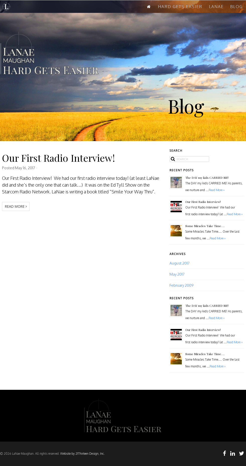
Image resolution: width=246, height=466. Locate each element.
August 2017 (180, 263)
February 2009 (182, 285)
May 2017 (177, 274)
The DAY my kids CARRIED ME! (206, 178)
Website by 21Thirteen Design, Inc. (82, 453)
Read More (16, 206)
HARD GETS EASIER (180, 6)
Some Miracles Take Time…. (205, 226)
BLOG (236, 6)
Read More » (217, 190)
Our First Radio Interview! (58, 157)
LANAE (216, 6)
